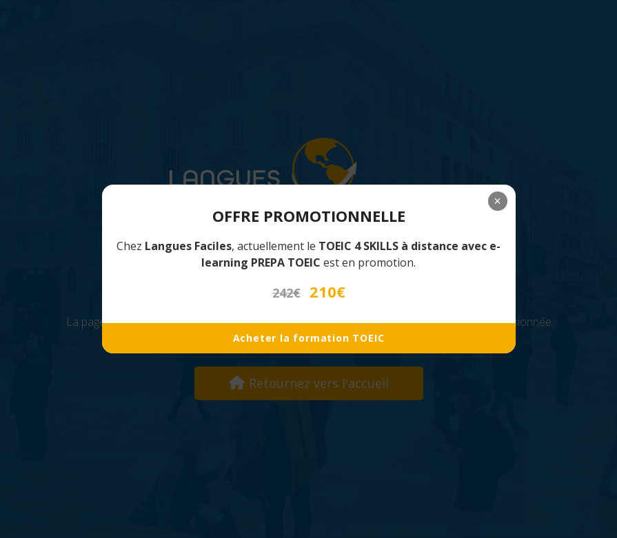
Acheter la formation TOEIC (309, 337)
